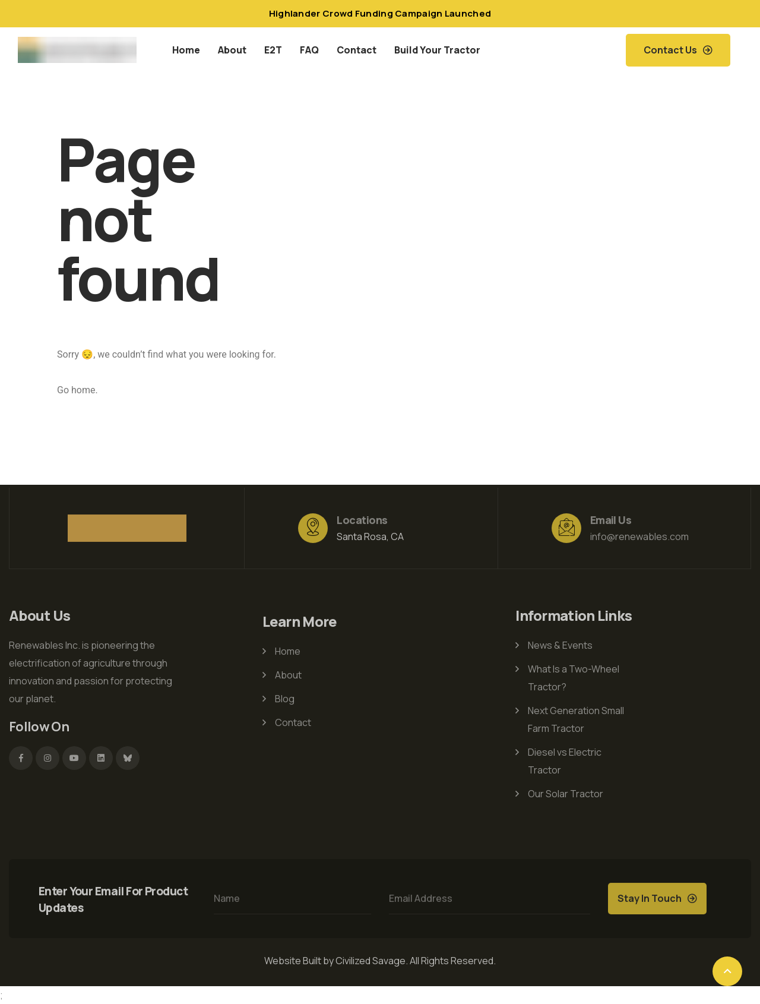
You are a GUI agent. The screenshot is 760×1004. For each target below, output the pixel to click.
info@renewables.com (639, 538)
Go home (76, 390)
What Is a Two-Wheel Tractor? (573, 675)
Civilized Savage (370, 960)
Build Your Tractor (437, 49)
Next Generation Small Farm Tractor (576, 717)
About (232, 49)
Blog (284, 701)
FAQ (309, 49)
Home (186, 49)
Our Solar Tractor (565, 791)
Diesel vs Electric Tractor (564, 758)
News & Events (560, 642)
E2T (273, 49)
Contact (356, 49)
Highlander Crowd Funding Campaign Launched (380, 13)
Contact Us (670, 49)
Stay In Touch (650, 900)
